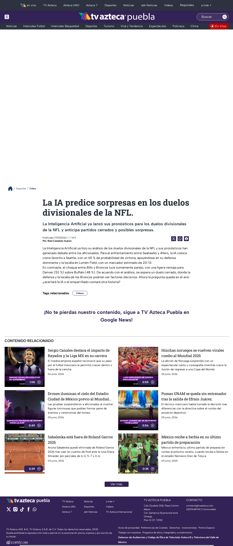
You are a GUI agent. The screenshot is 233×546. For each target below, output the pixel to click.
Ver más (116, 484)
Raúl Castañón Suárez (60, 241)
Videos (80, 293)
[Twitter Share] (173, 238)
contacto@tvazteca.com (199, 505)
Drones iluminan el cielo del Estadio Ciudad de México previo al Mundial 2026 (78, 396)
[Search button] (224, 17)
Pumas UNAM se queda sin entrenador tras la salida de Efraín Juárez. (194, 396)
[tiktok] (21, 511)
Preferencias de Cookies (154, 527)
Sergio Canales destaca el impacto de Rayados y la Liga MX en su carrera (79, 353)
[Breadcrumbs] (12, 188)
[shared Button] (180, 238)
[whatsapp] (35, 510)
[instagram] (15, 511)
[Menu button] (21, 16)
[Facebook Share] (186, 238)
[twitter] (8, 511)
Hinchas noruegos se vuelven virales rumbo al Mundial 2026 (192, 353)
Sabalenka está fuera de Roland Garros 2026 (80, 439)
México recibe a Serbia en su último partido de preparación (191, 439)
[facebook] (28, 511)
